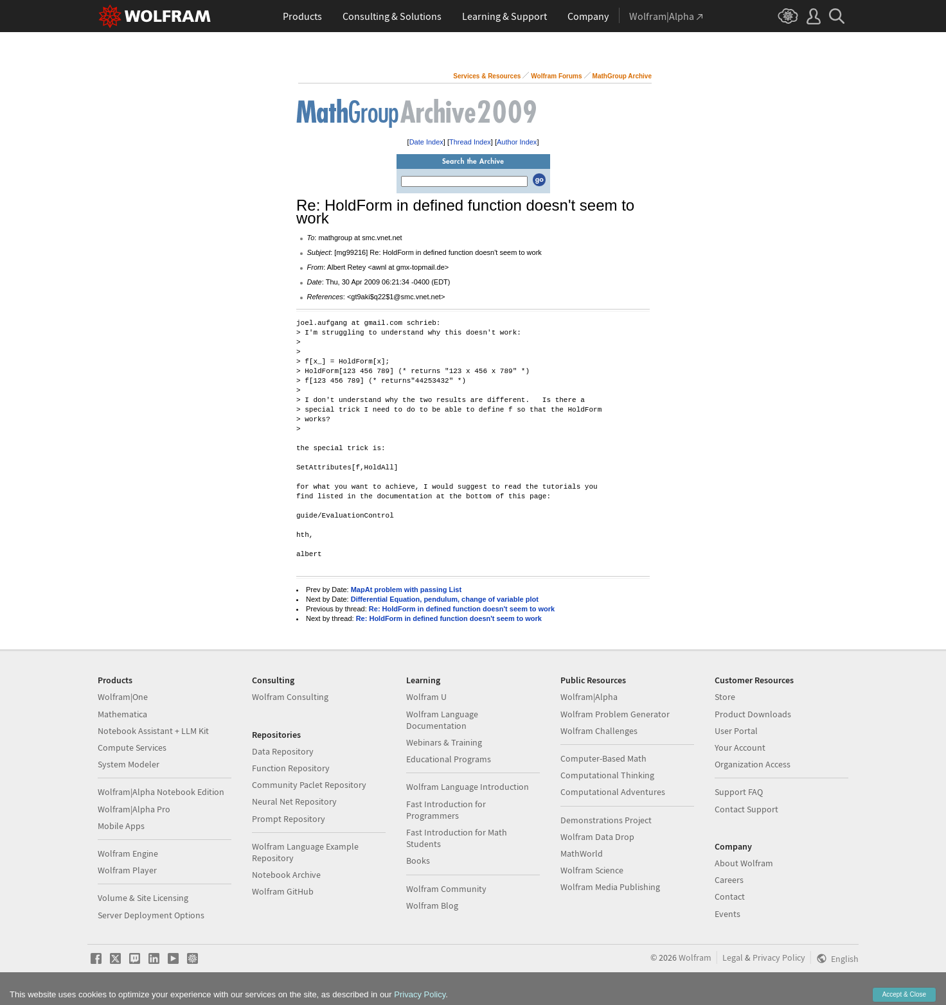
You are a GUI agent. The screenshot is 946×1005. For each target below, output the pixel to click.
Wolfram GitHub (283, 891)
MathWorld (581, 853)
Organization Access (752, 764)
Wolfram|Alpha (589, 697)
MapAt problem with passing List (406, 589)
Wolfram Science (591, 870)
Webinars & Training (444, 742)
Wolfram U (426, 697)
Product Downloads (753, 714)
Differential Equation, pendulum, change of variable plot (445, 599)
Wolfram (695, 957)
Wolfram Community (446, 889)
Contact (730, 896)
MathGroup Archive (622, 76)
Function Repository (291, 768)
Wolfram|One (123, 697)
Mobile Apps (121, 826)
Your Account (740, 747)
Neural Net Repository (294, 801)
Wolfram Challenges (599, 731)
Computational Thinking (607, 775)
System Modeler (128, 764)
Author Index (517, 142)
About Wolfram (744, 863)
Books (418, 860)
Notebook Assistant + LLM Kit (153, 731)
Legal (732, 957)
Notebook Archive (286, 874)
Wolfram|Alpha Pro (134, 809)
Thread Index (470, 142)
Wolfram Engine (128, 853)
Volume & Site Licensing (143, 898)
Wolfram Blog (432, 905)
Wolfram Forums (556, 76)
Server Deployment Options (151, 915)
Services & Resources (487, 76)
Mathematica (122, 714)
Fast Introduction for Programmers (446, 809)
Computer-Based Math (603, 758)
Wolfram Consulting (290, 697)
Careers (729, 880)
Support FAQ (739, 792)
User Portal (736, 731)
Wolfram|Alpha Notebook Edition (161, 792)
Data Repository (283, 751)
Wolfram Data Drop (597, 837)
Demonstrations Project (606, 820)
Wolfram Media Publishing (610, 887)
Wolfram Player (127, 870)
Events (727, 914)
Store (725, 697)
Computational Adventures (612, 792)
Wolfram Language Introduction (467, 786)
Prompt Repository (288, 819)
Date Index (426, 142)
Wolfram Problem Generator (615, 714)
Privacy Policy (779, 957)
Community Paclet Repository (309, 785)
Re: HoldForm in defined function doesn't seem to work (462, 609)
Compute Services (132, 747)
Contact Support (746, 809)
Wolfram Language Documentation (442, 719)
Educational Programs (448, 759)
